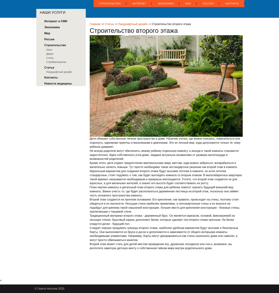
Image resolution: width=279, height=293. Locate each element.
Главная (95, 24)
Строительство (110, 3)
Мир (188, 3)
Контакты (232, 3)
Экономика (166, 3)
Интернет (139, 3)
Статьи (109, 24)
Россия (208, 3)
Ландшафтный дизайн (133, 24)
